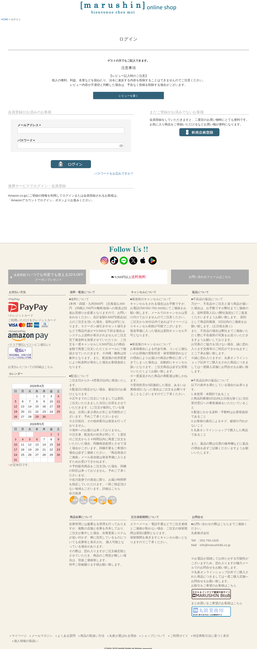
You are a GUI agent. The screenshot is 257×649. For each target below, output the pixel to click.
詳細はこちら (111, 488)
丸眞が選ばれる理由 (122, 635)
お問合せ (197, 517)
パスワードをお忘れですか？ (114, 173)
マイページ (18, 635)
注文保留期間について (145, 517)
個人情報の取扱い (26, 640)
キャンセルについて (143, 292)
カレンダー (16, 373)
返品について (200, 292)
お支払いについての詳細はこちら (30, 367)
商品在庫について (81, 517)
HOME (4, 19)
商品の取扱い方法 (92, 635)
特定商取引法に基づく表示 (211, 635)
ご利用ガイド (179, 635)
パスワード (26, 140)
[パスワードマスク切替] (121, 145)
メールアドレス (29, 125)
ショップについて (153, 635)
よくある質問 (66, 635)
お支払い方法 (17, 292)
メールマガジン (41, 635)
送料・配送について (82, 292)
